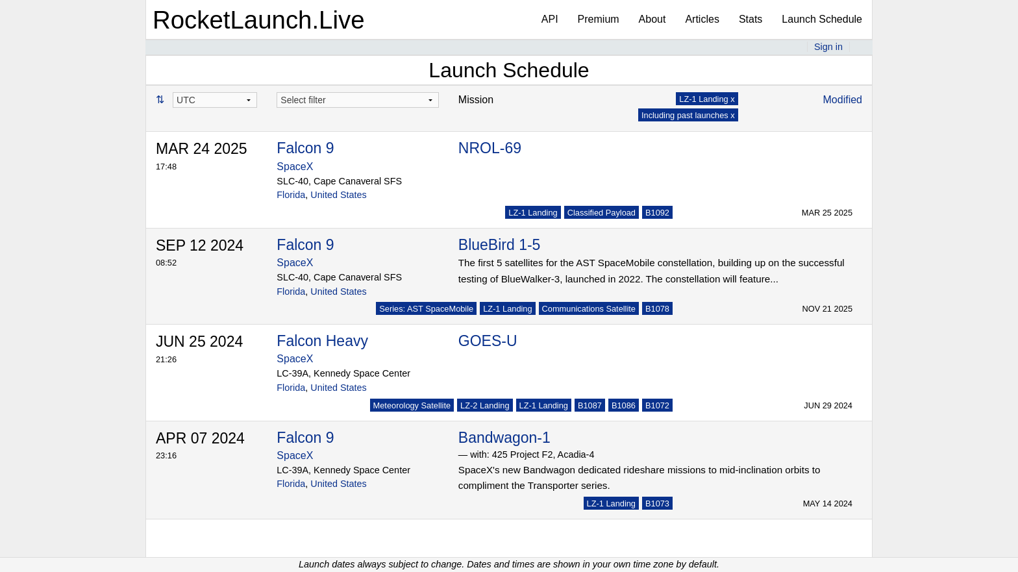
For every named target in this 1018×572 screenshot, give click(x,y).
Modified (842, 99)
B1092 (657, 213)
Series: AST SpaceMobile (426, 309)
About (652, 19)
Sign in (828, 47)
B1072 (657, 405)
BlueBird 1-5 (499, 244)
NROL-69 (489, 148)
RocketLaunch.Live (259, 20)
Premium (598, 19)
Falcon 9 (305, 148)
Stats (750, 19)
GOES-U (487, 340)
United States (338, 195)
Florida (291, 195)
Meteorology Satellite (412, 405)
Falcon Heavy (322, 340)
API (549, 19)
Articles (702, 19)
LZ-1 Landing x (706, 99)
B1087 (590, 405)
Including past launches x (688, 115)
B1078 (657, 309)
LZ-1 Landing (532, 213)
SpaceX (295, 166)
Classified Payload (601, 213)
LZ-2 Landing (484, 405)
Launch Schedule (822, 19)
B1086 (624, 405)
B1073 (657, 503)
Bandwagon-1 (504, 437)
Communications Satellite (589, 309)
